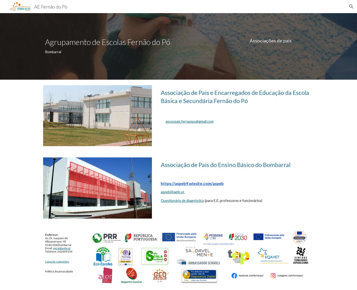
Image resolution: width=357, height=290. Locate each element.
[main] (109, 46)
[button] (351, 6)
